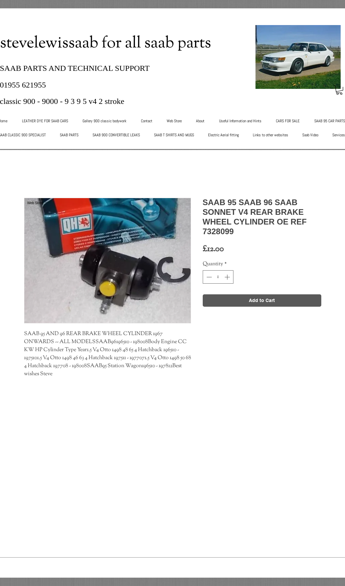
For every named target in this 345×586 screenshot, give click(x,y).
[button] (339, 90)
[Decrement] (208, 277)
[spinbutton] (218, 277)
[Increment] (227, 277)
